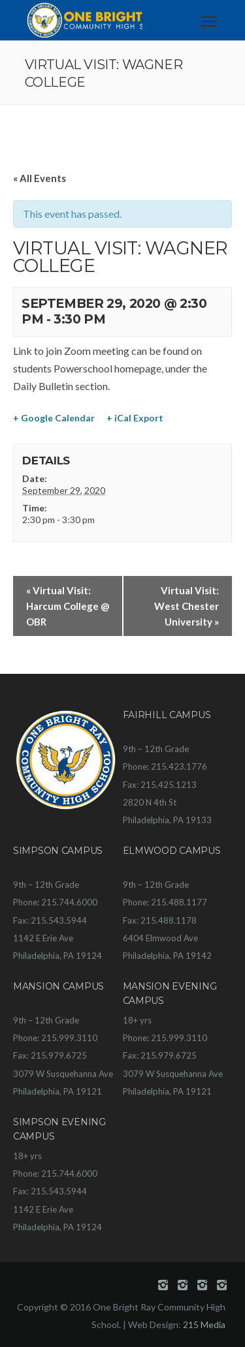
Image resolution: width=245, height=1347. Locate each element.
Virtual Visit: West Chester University (186, 606)
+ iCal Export (134, 417)
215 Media (204, 1324)
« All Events (39, 178)
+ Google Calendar (54, 417)
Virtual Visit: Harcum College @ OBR (67, 606)
